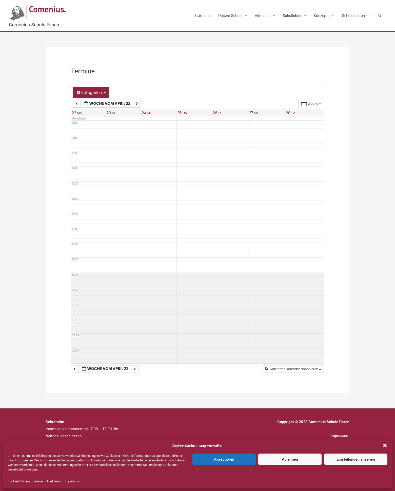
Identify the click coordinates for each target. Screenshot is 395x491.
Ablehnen (290, 459)
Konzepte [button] (322, 15)
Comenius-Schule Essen (34, 25)
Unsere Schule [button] (230, 15)
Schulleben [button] (292, 15)
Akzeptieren (224, 459)
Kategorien (91, 92)
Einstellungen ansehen (356, 459)
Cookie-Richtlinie (19, 481)
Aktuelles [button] (262, 15)
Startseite (202, 15)
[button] (384, 445)
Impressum (72, 481)
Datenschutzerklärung (47, 481)
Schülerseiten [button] (353, 15)
